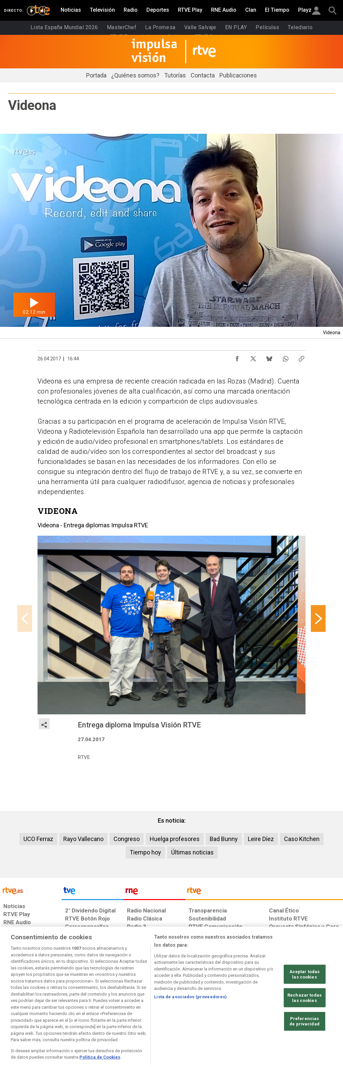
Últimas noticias (192, 852)
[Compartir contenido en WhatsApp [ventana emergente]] (285, 357)
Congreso (127, 838)
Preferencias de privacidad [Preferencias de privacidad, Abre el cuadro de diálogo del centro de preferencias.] (304, 1045)
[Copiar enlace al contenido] (301, 357)
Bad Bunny (224, 838)
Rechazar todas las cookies (304, 1022)
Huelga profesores (175, 838)
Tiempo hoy (145, 852)
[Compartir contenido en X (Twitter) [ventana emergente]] (253, 357)
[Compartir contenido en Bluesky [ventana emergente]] (269, 357)
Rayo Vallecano (83, 838)
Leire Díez (261, 838)
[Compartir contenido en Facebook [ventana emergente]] (237, 357)
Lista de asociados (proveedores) (190, 1020)
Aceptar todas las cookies (304, 998)
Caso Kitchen (302, 838)
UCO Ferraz (38, 838)
